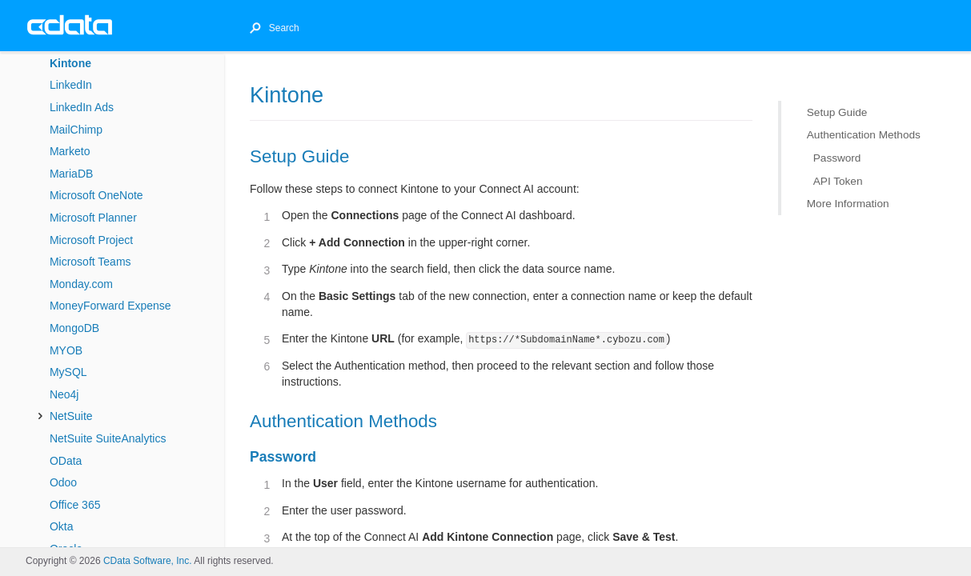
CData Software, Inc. (147, 560)
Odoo (63, 482)
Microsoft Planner (93, 217)
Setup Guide (837, 112)
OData (66, 460)
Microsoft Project (91, 240)
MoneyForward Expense (110, 305)
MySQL (68, 372)
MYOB (66, 350)
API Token (838, 180)
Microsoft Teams (90, 261)
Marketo (70, 151)
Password (837, 158)
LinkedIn (71, 84)
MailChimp (76, 129)
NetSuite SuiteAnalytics (108, 438)
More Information (848, 204)
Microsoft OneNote (96, 195)
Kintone (70, 63)
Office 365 (75, 504)
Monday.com (81, 284)
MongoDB (74, 328)
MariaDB (71, 173)
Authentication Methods (864, 135)
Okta (62, 526)
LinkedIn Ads (82, 107)
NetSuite (71, 416)
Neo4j (64, 394)
